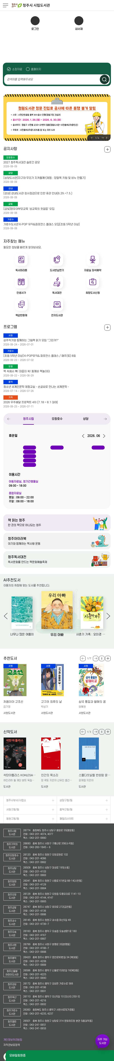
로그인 (35, 29)
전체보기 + (107, 327)
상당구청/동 (66, 800)
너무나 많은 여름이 (22, 634)
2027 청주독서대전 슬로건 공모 (21, 162)
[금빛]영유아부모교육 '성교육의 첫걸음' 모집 (28, 209)
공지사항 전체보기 (107, 149)
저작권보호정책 (11, 1045)
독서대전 (57, 292)
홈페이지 (36, 69)
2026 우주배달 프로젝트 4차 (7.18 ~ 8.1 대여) (30, 402)
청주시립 (28, 419)
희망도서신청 (93, 292)
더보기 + (108, 658)
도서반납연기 (57, 270)
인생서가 (21, 292)
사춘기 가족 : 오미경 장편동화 (92, 634)
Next (102, 138)
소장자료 (17, 69)
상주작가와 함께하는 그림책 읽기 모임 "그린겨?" (31, 340)
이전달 (84, 436)
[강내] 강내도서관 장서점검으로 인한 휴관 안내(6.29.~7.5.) (37, 193)
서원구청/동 (12, 809)
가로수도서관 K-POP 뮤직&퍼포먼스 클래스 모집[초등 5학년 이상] (41, 224)
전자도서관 (57, 315)
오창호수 (57, 419)
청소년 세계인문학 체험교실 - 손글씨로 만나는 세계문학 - (36, 386)
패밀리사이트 (67, 818)
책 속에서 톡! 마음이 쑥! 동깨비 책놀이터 (26, 371)
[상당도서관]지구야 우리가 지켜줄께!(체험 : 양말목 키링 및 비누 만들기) (44, 178)
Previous (92, 138)
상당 (85, 419)
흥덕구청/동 (66, 809)
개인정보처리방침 (12, 1039)
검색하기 (104, 79)
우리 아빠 (57, 635)
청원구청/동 (12, 818)
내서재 (79, 29)
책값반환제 (21, 315)
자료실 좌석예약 (92, 270)
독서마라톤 (21, 270)
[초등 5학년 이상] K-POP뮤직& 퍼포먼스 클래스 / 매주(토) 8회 (39, 356)
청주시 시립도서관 (62, 5)
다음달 (103, 436)
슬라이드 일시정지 (106, 137)
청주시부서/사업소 (16, 800)
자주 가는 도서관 (102, 1041)
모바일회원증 (17, 1055)
